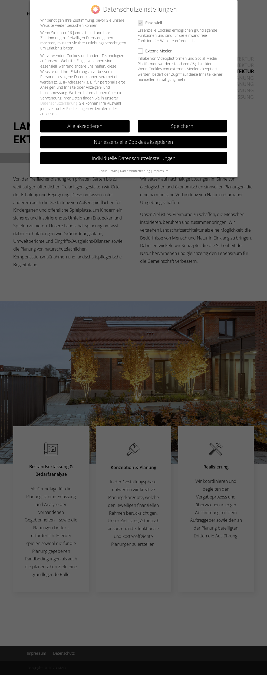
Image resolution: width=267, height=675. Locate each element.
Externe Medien (157, 46)
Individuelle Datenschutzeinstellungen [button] (134, 154)
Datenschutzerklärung (58, 98)
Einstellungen (77, 104)
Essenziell (152, 18)
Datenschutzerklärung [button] (135, 166)
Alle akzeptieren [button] (85, 121)
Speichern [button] (182, 121)
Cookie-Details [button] (108, 166)
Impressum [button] (160, 166)
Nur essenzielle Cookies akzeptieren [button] (133, 137)
